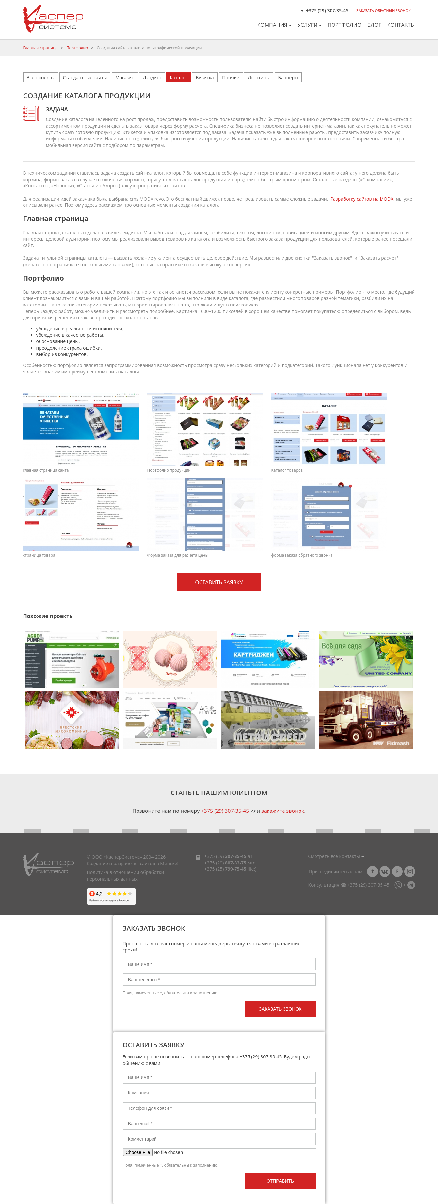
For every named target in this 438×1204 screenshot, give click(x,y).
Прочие (230, 77)
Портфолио (345, 24)
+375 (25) (225, 869)
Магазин (125, 77)
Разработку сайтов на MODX (362, 199)
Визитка (205, 77)
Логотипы (259, 77)
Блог (374, 24)
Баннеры (288, 77)
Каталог (178, 77)
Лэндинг (152, 77)
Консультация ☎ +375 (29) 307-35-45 (348, 885)
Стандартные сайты (85, 77)
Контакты (401, 24)
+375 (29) (225, 856)
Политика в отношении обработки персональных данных (125, 875)
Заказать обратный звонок (383, 10)
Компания (274, 24)
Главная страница (40, 48)
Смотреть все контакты (336, 856)
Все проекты (41, 77)
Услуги (310, 24)
